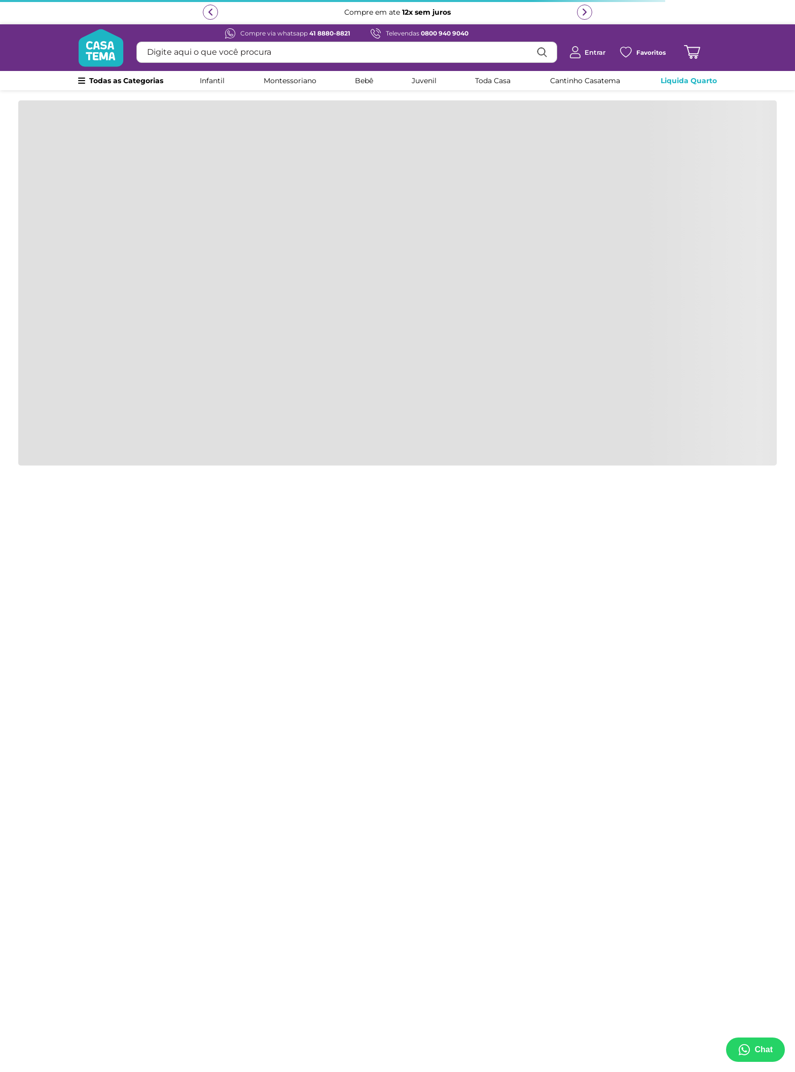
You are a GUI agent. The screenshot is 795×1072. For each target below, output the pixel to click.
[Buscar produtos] (542, 52)
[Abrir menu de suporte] (755, 1050)
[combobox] (346, 52)
